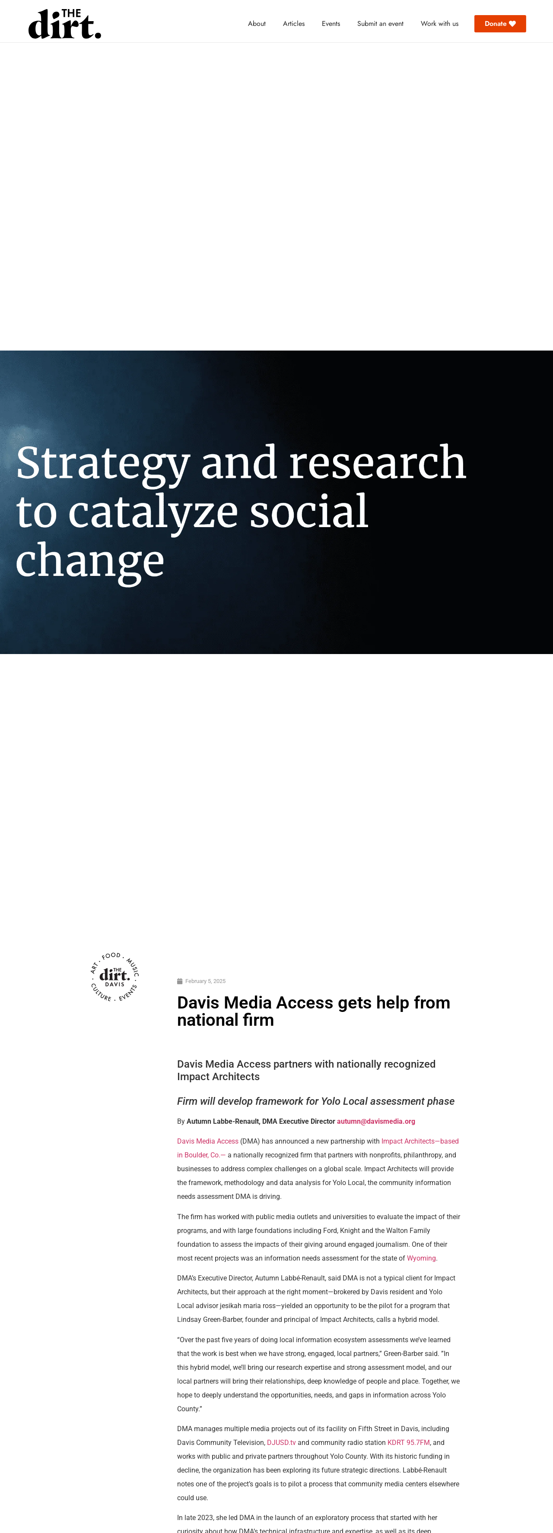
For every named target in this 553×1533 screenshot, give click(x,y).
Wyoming (421, 1258)
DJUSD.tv (281, 1442)
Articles (294, 23)
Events (331, 23)
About (257, 23)
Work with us (439, 23)
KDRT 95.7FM (409, 1442)
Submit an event (380, 23)
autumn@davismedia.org (376, 1121)
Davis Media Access (208, 1141)
